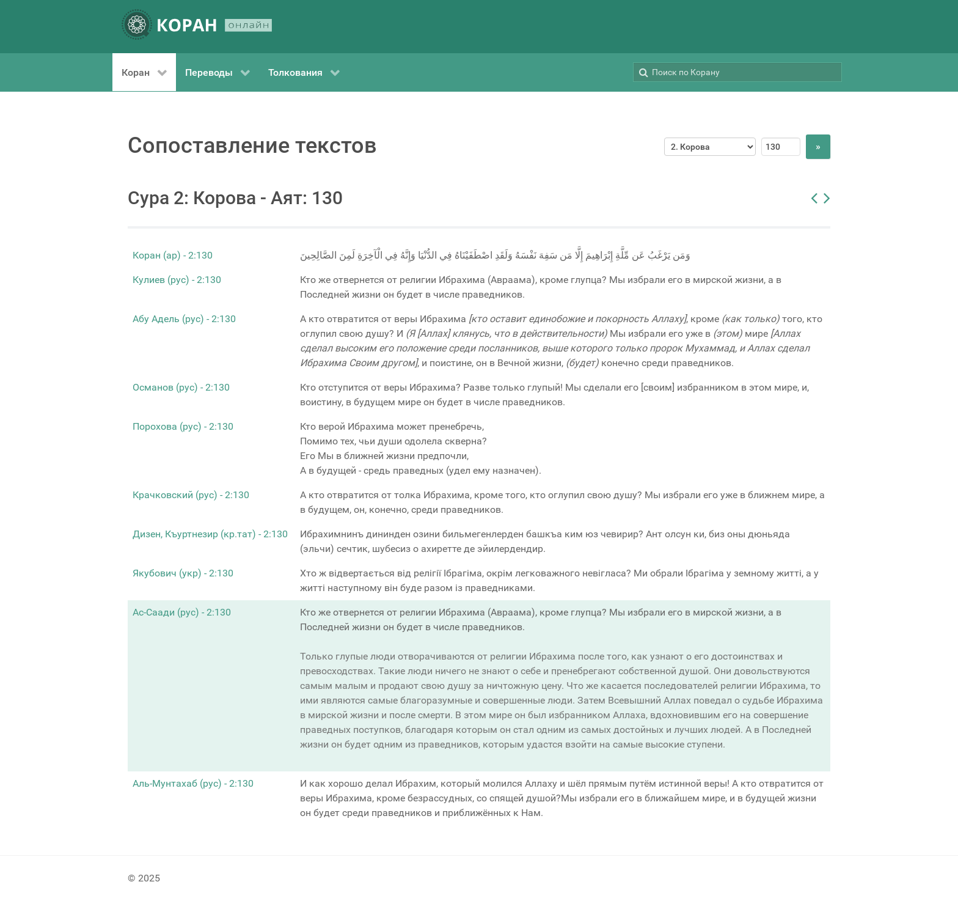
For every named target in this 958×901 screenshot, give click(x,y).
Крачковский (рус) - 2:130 (191, 495)
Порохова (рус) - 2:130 (183, 426)
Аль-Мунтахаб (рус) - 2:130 (193, 783)
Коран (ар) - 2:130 (173, 255)
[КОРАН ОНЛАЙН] (197, 26)
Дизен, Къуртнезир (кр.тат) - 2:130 (210, 534)
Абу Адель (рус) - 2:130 (184, 319)
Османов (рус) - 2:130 (181, 387)
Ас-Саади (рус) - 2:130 (182, 612)
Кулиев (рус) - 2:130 (177, 279)
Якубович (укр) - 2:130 (183, 573)
